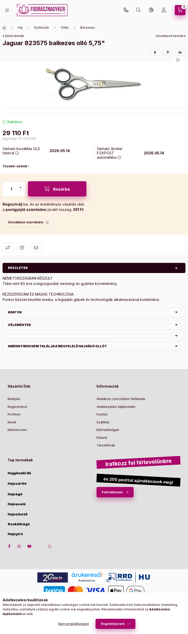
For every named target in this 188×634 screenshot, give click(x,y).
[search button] (138, 10)
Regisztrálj (12, 204)
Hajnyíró (15, 534)
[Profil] (164, 10)
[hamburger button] (7, 10)
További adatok (15, 166)
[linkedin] (180, 52)
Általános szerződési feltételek (121, 399)
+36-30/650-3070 (126, 10)
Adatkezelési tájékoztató (116, 407)
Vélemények (19, 325)
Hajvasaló (17, 504)
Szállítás (103, 422)
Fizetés (102, 414)
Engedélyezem (113, 624)
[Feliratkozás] (28, 222)
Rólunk (102, 438)
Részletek (18, 268)
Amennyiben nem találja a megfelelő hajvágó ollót (57, 346)
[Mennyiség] (11, 189)
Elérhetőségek (108, 430)
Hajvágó (15, 494)
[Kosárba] (57, 188)
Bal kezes (87, 27)
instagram (19, 546)
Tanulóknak (106, 445)
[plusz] (21, 187)
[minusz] (21, 190)
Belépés (14, 399)
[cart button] (180, 10)
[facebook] (155, 52)
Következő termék (170, 36)
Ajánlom (36, 248)
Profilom (14, 414)
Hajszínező (17, 514)
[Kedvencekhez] (178, 60)
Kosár (12, 422)
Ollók (65, 27)
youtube (29, 546)
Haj (20, 27)
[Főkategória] (4, 27)
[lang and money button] (151, 10)
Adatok (15, 312)
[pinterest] (168, 52)
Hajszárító (17, 483)
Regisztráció (17, 407)
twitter (40, 546)
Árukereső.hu (87, 580)
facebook (9, 546)
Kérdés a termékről (22, 248)
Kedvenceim (17, 430)
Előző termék (14, 36)
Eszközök (41, 27)
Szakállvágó (19, 524)
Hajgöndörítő (19, 473)
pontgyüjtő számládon (26, 209)
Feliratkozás (112, 492)
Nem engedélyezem (73, 624)
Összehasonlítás (8, 248)
